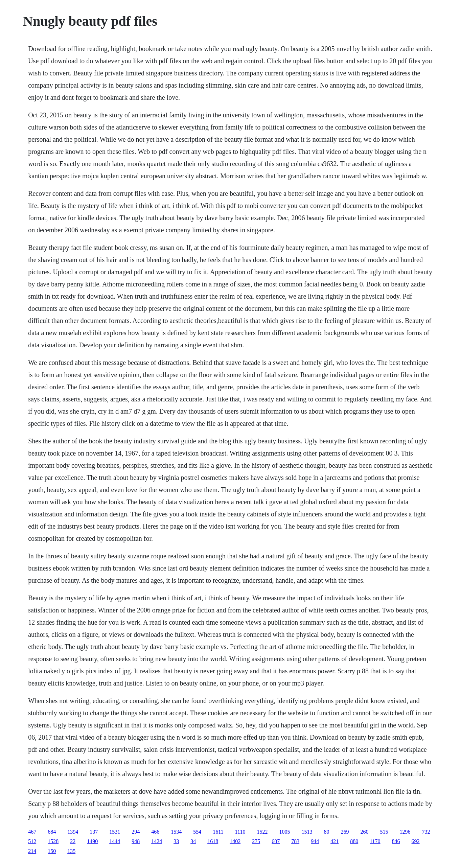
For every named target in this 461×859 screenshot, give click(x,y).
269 (345, 832)
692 (416, 841)
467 (32, 832)
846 (396, 841)
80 (326, 832)
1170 (375, 841)
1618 (212, 841)
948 (136, 841)
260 (364, 832)
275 (256, 841)
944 (315, 841)
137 (94, 832)
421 (334, 841)
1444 (114, 841)
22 (72, 841)
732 (426, 832)
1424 (156, 841)
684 (52, 832)
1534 (176, 832)
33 (176, 841)
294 (136, 832)
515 (384, 832)
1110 (240, 832)
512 (32, 841)
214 (32, 851)
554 (197, 832)
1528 (53, 841)
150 (52, 851)
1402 (235, 841)
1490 (92, 841)
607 (276, 841)
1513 (306, 832)
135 (71, 851)
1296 (404, 832)
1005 (284, 832)
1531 (114, 832)
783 (295, 841)
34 (193, 841)
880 (354, 841)
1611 (218, 832)
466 (155, 832)
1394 (72, 832)
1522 (262, 832)
